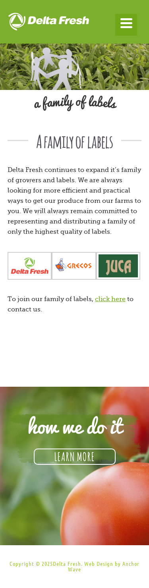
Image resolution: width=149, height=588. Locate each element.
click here (110, 299)
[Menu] (126, 25)
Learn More (74, 455)
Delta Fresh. (68, 564)
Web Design (98, 564)
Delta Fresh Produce (75, 24)
